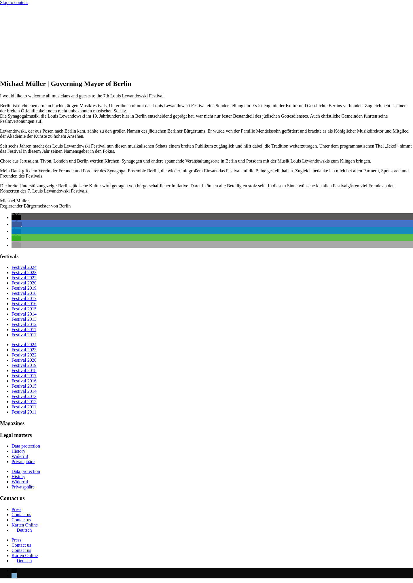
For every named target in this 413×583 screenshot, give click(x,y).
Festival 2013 (24, 319)
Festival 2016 (24, 303)
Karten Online (25, 524)
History (18, 451)
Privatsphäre (23, 461)
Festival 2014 (24, 314)
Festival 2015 (24, 308)
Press (16, 509)
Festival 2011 (24, 329)
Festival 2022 (24, 277)
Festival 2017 (24, 298)
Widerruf (20, 456)
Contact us (21, 514)
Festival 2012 (24, 324)
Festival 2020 (24, 282)
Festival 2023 (24, 272)
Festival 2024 (24, 267)
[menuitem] (22, 530)
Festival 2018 (24, 293)
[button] (16, 217)
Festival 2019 (24, 288)
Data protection (26, 446)
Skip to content (14, 2)
